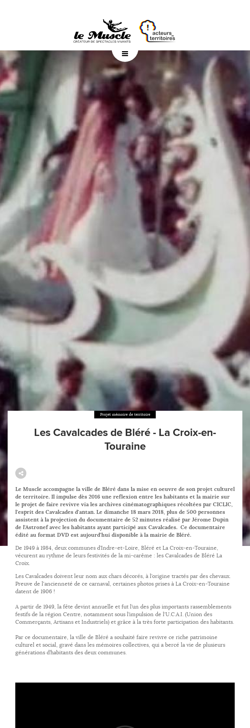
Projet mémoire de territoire (125, 414)
